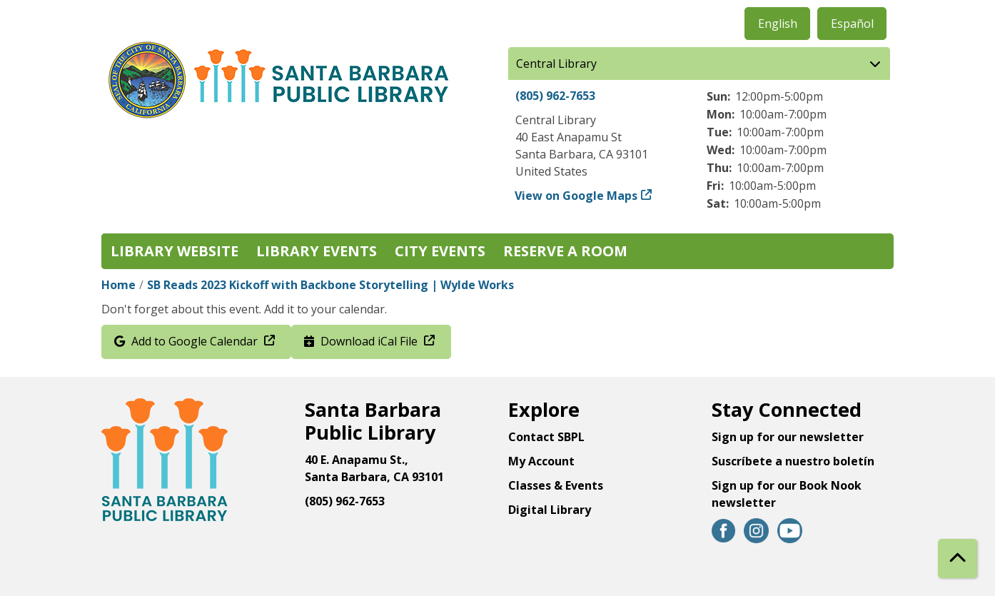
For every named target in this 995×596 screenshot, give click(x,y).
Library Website (174, 251)
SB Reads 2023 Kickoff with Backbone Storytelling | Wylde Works (330, 285)
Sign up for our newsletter (788, 437)
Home (118, 285)
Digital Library (549, 509)
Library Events (316, 251)
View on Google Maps (576, 195)
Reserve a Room (565, 251)
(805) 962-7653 (555, 95)
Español (852, 23)
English (777, 23)
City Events (440, 251)
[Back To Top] (957, 558)
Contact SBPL (546, 437)
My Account (541, 461)
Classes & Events (555, 485)
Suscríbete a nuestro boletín (793, 461)
